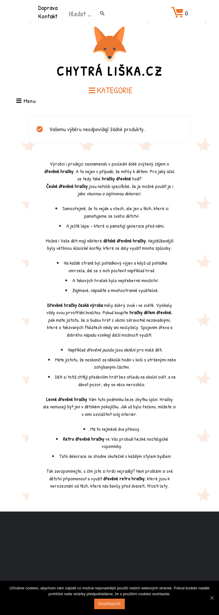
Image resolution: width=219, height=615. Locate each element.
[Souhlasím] (212, 598)
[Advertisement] (110, 557)
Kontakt (47, 16)
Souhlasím (109, 603)
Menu (26, 101)
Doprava (47, 7)
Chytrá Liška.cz (110, 71)
